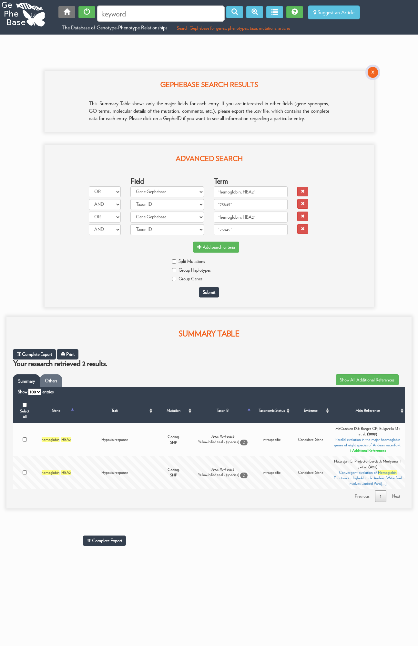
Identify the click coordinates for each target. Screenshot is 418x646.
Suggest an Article (333, 12)
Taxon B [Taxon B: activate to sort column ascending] (223, 410)
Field (137, 181)
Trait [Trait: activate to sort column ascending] (114, 410)
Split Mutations (188, 261)
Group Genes (187, 278)
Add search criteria (216, 247)
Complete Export (34, 354)
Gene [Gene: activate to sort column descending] (56, 410)
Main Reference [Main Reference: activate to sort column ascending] (367, 410)
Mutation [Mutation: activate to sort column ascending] (173, 410)
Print (68, 354)
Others (51, 380)
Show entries (36, 392)
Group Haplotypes (191, 270)
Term (221, 181)
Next (396, 496)
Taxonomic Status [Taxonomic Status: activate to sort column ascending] (272, 410)
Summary (26, 381)
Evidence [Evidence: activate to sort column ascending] (311, 410)
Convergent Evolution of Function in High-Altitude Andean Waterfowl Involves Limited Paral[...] (368, 478)
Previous (362, 496)
